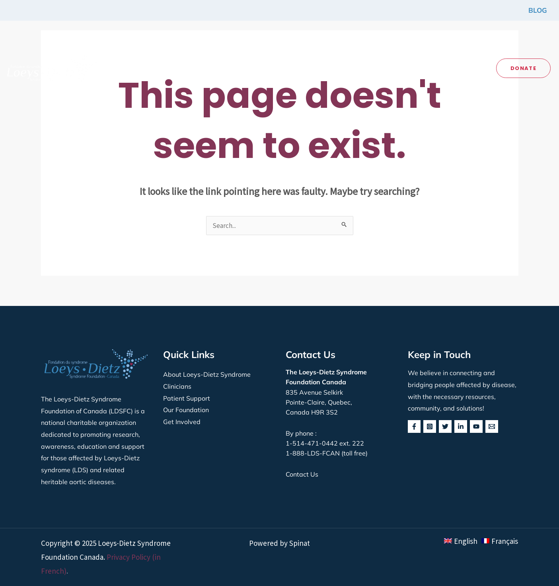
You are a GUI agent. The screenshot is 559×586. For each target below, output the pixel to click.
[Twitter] (445, 426)
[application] (180, 64)
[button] (161, 64)
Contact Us (302, 474)
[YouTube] (476, 426)
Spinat (299, 543)
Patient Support (186, 398)
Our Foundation (186, 410)
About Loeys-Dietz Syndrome (207, 374)
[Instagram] (429, 426)
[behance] (491, 426)
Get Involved (182, 422)
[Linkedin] (460, 426)
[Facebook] (414, 426)
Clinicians (177, 386)
